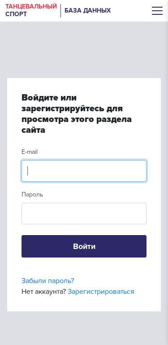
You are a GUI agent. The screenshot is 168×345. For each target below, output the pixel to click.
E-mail (30, 152)
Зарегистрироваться (101, 291)
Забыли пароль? (48, 280)
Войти (84, 246)
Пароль (32, 194)
